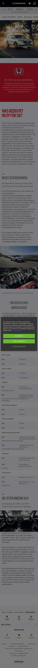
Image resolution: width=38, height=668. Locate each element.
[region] (19, 334)
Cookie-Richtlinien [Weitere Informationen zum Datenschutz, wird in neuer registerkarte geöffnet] (17, 330)
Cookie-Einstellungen (19, 346)
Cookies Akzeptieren (19, 341)
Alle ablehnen (19, 336)
